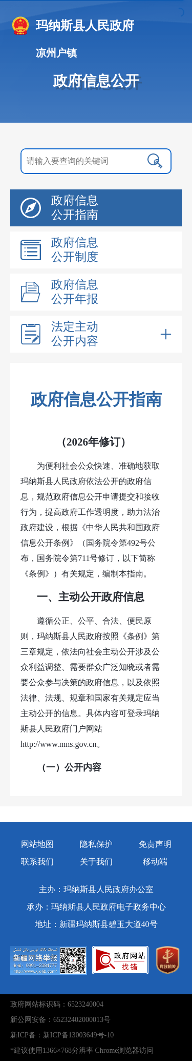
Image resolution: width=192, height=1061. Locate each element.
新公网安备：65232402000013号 (60, 1020)
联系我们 (37, 861)
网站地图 (37, 844)
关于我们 (96, 861)
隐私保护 (96, 844)
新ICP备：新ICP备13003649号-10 (62, 1035)
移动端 (155, 861)
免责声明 (155, 844)
